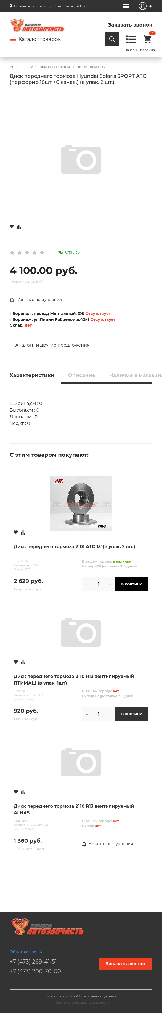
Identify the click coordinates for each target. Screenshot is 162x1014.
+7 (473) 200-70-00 (35, 971)
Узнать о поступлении (36, 300)
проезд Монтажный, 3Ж (60, 6)
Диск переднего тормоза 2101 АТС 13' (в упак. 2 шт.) (74, 546)
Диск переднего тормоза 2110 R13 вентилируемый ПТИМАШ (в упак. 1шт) (74, 680)
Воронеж (22, 6)
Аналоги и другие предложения (52, 345)
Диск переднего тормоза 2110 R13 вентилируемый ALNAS (74, 810)
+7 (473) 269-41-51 (33, 961)
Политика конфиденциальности (81, 1002)
